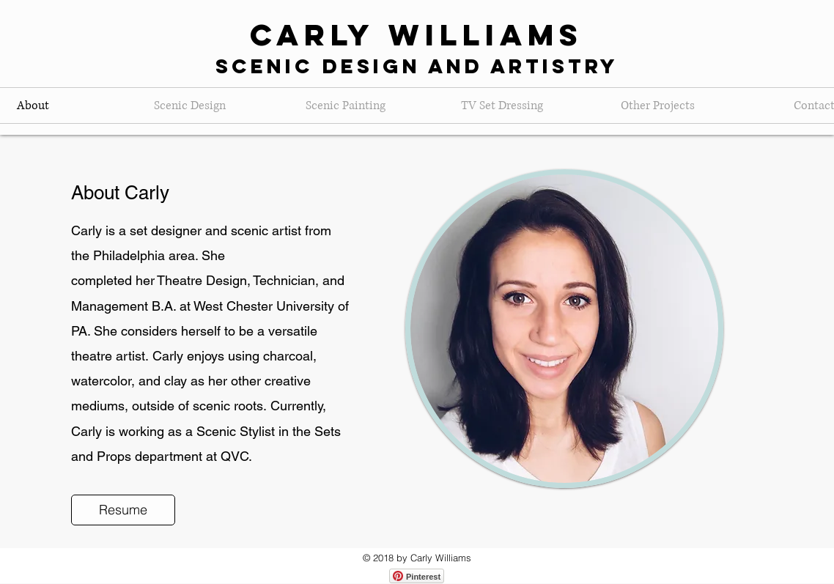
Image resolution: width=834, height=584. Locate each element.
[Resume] (123, 510)
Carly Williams (416, 34)
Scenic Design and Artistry (417, 65)
